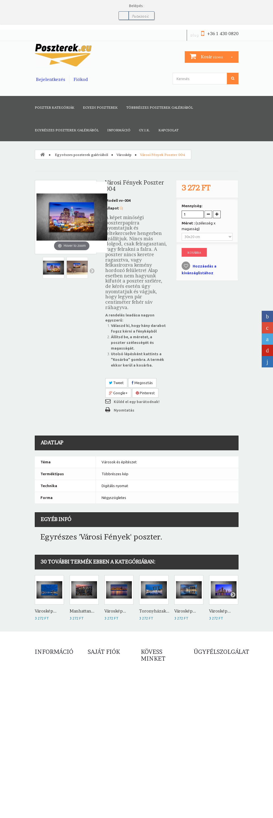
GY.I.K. (144, 130)
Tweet (116, 383)
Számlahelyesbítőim (104, 678)
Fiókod (81, 79)
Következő (92, 270)
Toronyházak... (154, 611)
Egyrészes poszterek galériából (67, 130)
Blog (194, 35)
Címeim (94, 687)
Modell (111, 200)
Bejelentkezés (50, 79)
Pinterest (145, 393)
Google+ (118, 393)
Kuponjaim (96, 704)
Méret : (199, 226)
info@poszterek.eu (212, 769)
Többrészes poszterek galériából (159, 107)
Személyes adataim (104, 695)
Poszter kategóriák (54, 107)
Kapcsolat (168, 130)
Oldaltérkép (45, 735)
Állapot (112, 208)
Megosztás (142, 383)
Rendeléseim (98, 670)
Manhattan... (82, 611)
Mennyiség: (192, 206)
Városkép (124, 155)
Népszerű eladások (50, 687)
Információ (118, 130)
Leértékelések (47, 670)
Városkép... (46, 611)
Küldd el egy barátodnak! (137, 402)
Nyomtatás (124, 410)
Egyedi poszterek (100, 107)
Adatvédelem (46, 718)
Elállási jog (43, 726)
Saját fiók (104, 651)
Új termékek (45, 678)
